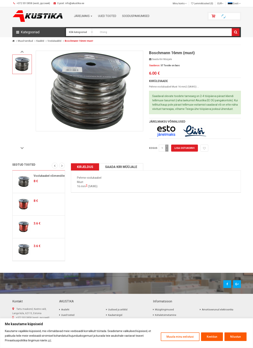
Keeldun (212, 336)
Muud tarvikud (25, 41)
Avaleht (65, 309)
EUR (220, 3)
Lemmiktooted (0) (202, 3)
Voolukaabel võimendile (49, 175)
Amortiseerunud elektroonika (217, 309)
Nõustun (235, 336)
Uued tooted (67, 315)
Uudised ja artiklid (117, 309)
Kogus (153, 148)
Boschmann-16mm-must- (79, 41)
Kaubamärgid (115, 315)
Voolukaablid (54, 41)
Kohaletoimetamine (165, 315)
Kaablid (40, 41)
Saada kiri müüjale (160, 59)
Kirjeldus (85, 167)
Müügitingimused (164, 309)
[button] (38, 32)
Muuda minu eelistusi (180, 336)
